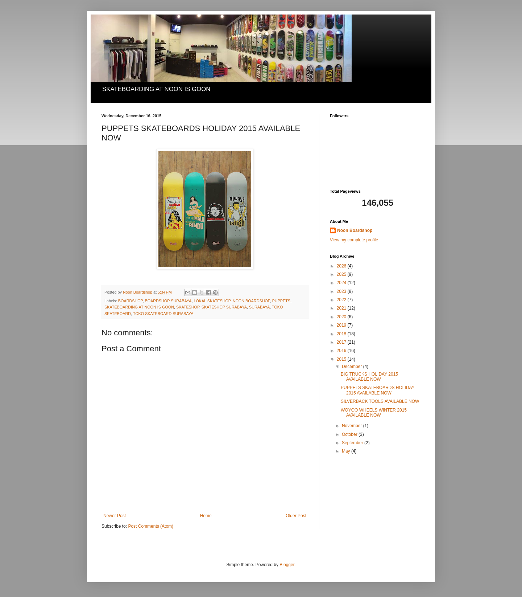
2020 (342, 316)
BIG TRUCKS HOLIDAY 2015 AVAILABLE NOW (369, 377)
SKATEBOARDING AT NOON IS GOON (139, 307)
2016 (342, 350)
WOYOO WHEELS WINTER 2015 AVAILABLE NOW (374, 413)
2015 (342, 359)
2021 (342, 308)
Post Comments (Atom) (150, 526)
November (352, 425)
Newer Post (114, 515)
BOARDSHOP (130, 301)
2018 (342, 333)
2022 (342, 299)
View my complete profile (354, 239)
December (352, 366)
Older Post (296, 515)
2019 (342, 325)
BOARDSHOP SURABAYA (168, 301)
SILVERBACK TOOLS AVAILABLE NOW (380, 401)
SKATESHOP (187, 307)
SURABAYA (259, 307)
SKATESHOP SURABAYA (224, 307)
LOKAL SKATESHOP (212, 301)
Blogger (286, 564)
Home (206, 515)
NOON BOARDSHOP (251, 301)
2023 (342, 291)
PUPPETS (281, 301)
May (346, 451)
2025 (342, 274)
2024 (342, 282)
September (353, 442)
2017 (342, 342)
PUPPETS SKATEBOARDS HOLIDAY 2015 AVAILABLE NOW (377, 390)
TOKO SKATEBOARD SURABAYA (163, 313)
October (350, 434)
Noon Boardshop (354, 230)
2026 (342, 266)
